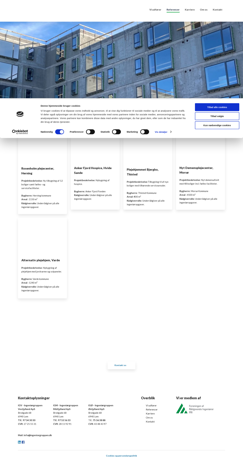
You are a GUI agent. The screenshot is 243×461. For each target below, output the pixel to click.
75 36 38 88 (99, 420)
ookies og (113, 455)
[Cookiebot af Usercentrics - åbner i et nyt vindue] (20, 32)
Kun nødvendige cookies (217, 25)
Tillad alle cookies (217, 7)
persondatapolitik (127, 455)
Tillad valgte (217, 16)
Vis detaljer (161, 32)
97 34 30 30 (29, 420)
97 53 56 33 (64, 420)
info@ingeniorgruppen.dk (38, 435)
